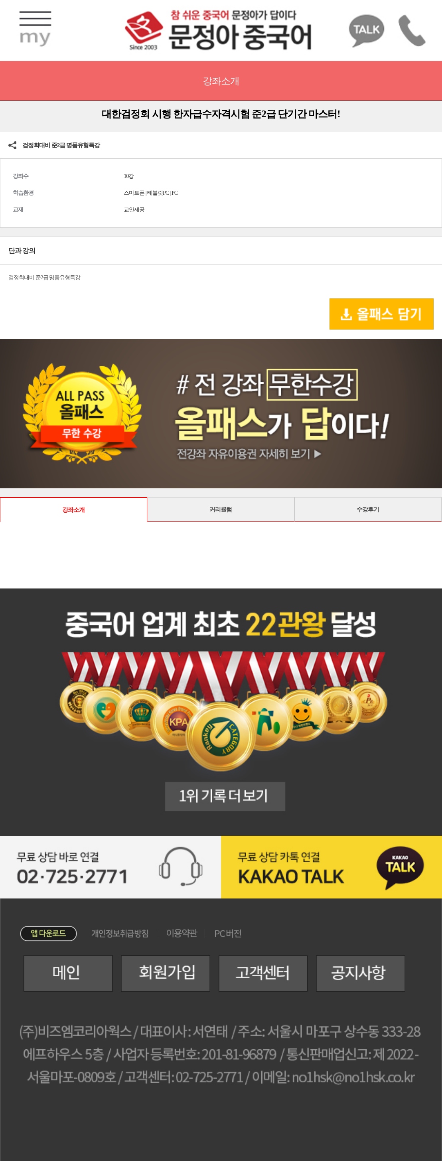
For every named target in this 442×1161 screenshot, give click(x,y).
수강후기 (368, 509)
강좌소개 (73, 509)
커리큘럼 (220, 509)
